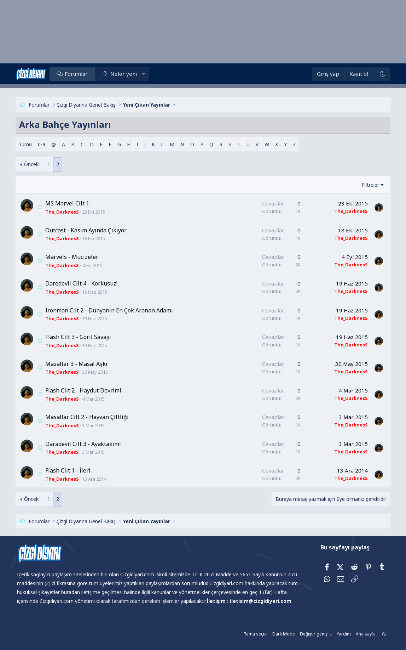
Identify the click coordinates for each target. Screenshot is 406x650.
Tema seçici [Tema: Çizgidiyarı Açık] (253, 634)
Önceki (34, 164)
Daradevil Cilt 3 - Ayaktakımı (85, 444)
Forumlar (78, 73)
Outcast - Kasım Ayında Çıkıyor (88, 230)
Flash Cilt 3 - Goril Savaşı (80, 337)
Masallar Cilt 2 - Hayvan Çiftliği (89, 417)
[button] (145, 73)
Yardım (341, 634)
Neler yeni (125, 73)
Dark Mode (280, 634)
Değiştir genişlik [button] (313, 634)
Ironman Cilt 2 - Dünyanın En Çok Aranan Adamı (111, 310)
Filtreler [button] (368, 184)
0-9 (43, 144)
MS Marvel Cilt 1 (69, 203)
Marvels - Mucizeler (73, 257)
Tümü (27, 144)
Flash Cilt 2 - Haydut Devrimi (85, 390)
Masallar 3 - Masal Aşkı (78, 364)
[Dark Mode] (379, 74)
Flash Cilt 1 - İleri (70, 470)
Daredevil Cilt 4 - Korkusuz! (83, 283)
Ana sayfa (363, 634)
